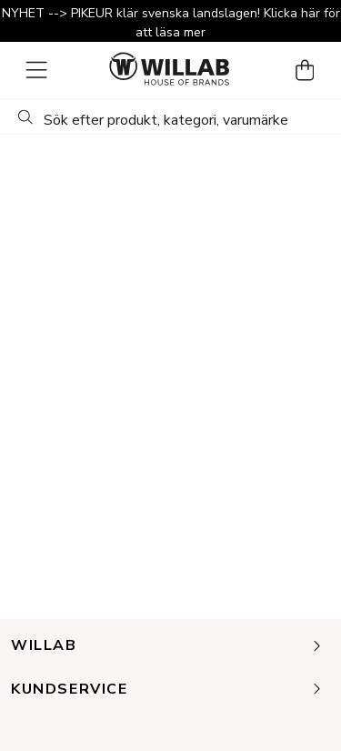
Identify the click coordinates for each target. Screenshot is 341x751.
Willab (167, 646)
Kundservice (167, 690)
